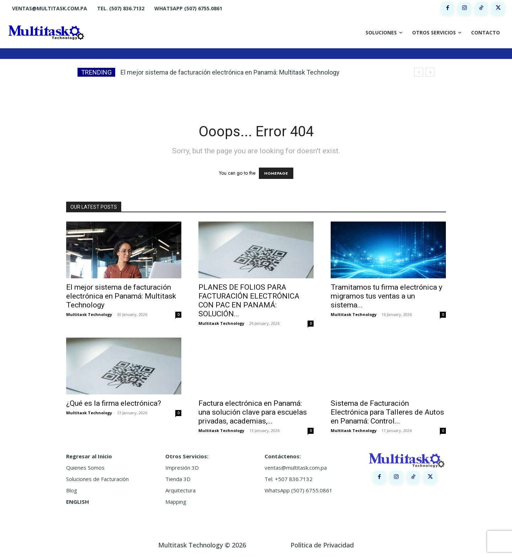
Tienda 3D (178, 478)
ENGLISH (77, 501)
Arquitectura (180, 490)
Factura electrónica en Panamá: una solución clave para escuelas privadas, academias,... (252, 412)
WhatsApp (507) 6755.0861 (298, 490)
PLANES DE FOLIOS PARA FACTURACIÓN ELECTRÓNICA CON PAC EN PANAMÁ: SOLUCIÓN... (248, 300)
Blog (71, 490)
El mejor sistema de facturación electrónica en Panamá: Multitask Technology (230, 72)
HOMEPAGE (276, 173)
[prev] (418, 72)
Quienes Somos (85, 467)
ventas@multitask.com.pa (296, 467)
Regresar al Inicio (89, 456)
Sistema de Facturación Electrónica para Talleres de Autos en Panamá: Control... (387, 412)
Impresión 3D (182, 467)
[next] (430, 72)
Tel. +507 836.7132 (289, 478)
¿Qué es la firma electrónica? (113, 403)
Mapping (175, 501)
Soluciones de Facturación (97, 478)
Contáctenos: (283, 456)
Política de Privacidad (322, 545)
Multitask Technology (89, 314)
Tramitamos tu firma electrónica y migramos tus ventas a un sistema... (386, 296)
